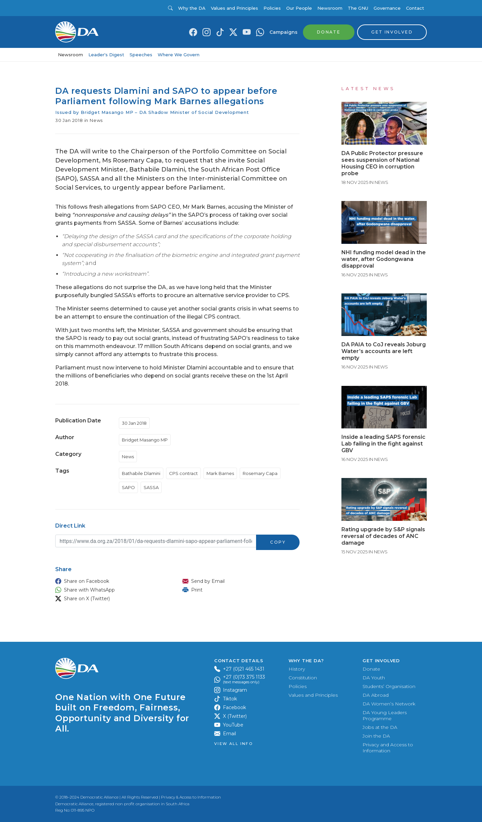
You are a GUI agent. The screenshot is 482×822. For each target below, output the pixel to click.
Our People (299, 8)
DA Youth (374, 678)
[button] (112, 581)
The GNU (358, 8)
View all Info (233, 744)
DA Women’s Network (389, 704)
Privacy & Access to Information (191, 797)
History (297, 669)
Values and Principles (234, 8)
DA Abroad (376, 695)
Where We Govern (178, 54)
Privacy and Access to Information (388, 748)
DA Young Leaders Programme (385, 715)
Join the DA (376, 736)
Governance (387, 8)
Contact (415, 8)
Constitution (303, 678)
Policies (272, 8)
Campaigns (283, 32)
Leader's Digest (106, 54)
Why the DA (192, 8)
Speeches (141, 54)
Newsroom (329, 8)
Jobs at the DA (380, 727)
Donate (371, 669)
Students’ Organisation (389, 686)
